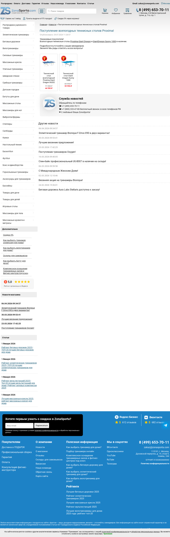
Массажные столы (12, 103)
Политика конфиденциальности (155, 463)
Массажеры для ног (12, 110)
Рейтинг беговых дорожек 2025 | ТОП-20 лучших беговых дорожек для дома (17, 349)
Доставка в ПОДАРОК (13, 447)
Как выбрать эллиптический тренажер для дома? (81, 473)
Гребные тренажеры (12, 83)
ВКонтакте (112, 447)
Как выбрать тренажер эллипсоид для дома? (14, 241)
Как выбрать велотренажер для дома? (16, 249)
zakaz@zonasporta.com (156, 447)
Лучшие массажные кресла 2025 (83, 502)
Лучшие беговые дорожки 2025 (82, 491)
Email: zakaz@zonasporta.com (146, 3)
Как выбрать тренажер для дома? (83, 447)
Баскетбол (8, 151)
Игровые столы (10, 206)
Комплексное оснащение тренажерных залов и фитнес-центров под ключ (15, 270)
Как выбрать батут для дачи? (14, 262)
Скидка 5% (8, 235)
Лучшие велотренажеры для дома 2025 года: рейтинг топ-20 (84, 512)
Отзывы (45, 3)
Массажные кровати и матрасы (13, 221)
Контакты (81, 3)
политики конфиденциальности (46, 430)
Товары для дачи (11, 192)
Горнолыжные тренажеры (15, 172)
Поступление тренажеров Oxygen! (17, 328)
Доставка (26, 3)
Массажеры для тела (13, 213)
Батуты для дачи (11, 96)
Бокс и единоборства (13, 165)
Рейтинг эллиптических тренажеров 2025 (78, 497)
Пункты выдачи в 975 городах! (39, 19)
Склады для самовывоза (15, 255)
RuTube (110, 459)
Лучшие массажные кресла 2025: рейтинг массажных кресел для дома (17, 400)
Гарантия (36, 3)
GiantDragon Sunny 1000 (104, 41)
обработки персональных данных (145, 532)
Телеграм (112, 463)
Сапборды (8, 131)
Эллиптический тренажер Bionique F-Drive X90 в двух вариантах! (18, 309)
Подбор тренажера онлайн (80, 451)
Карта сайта (42, 476)
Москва (166, 3)
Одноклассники (115, 451)
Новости (40, 447)
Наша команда (57, 3)
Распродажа (6, 3)
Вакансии (41, 463)
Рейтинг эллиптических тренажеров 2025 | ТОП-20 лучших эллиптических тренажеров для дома (19, 366)
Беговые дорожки (11, 41)
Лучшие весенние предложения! (16, 319)
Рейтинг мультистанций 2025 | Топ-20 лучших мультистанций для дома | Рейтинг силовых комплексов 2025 (19, 384)
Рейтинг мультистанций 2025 (81, 506)
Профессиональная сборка (17, 452)
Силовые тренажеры (13, 55)
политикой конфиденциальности (115, 532)
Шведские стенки (11, 76)
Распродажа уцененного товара (14, 26)
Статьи (90, 3)
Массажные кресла (12, 62)
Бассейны (7, 186)
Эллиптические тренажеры (16, 34)
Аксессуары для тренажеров (17, 179)
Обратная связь (44, 472)
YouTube (111, 455)
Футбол (6, 158)
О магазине (70, 3)
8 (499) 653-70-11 (154, 10)
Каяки (6, 137)
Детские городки (11, 89)
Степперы (7, 124)
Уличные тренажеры (13, 69)
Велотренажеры (10, 48)
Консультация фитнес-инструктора (14, 468)
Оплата (17, 3)
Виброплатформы (11, 117)
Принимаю (107, 534)
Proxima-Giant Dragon (80, 41)
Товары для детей (11, 199)
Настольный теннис (12, 144)
